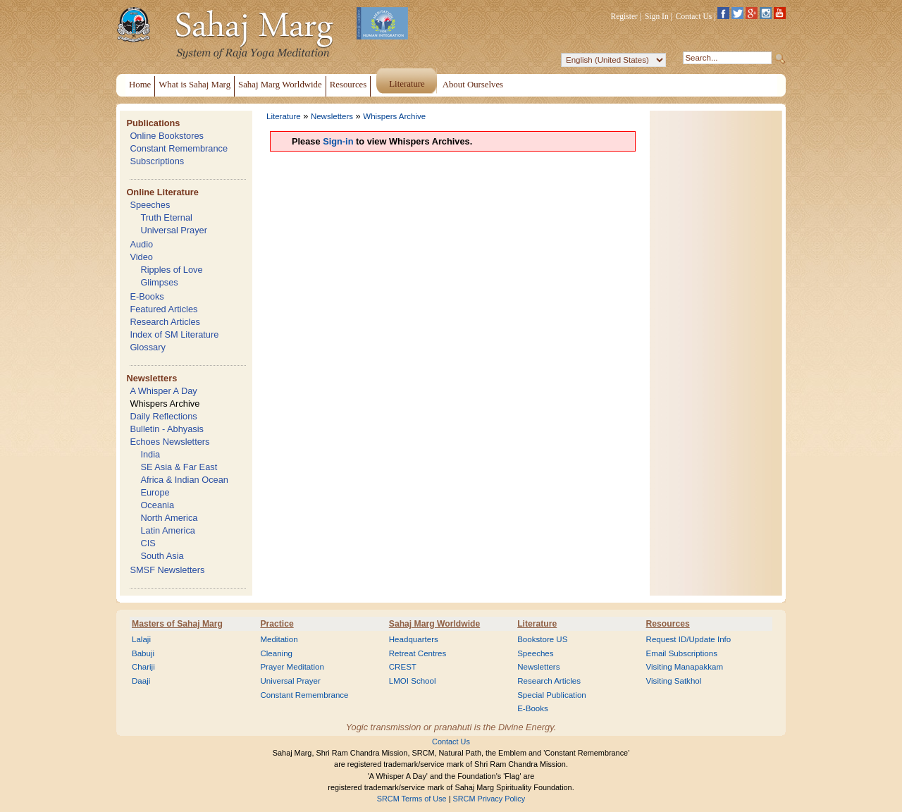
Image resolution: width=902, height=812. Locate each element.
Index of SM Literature (174, 334)
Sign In (657, 16)
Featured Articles (163, 309)
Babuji (143, 653)
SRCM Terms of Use (412, 798)
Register (624, 16)
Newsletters (151, 378)
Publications (153, 123)
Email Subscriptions (681, 653)
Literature (283, 116)
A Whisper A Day (163, 391)
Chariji (143, 667)
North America (168, 517)
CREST (402, 667)
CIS (147, 543)
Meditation (278, 639)
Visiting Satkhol (674, 681)
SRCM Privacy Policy (489, 798)
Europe (154, 492)
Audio (141, 244)
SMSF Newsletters (167, 570)
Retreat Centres (418, 653)
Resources (668, 624)
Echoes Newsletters (169, 441)
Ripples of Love (171, 269)
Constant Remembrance (179, 148)
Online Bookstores (167, 135)
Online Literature (162, 192)
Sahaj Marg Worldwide (434, 624)
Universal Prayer (173, 230)
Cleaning (276, 653)
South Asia (161, 555)
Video (141, 257)
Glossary (148, 347)
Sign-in (338, 141)
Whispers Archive (164, 403)
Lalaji (141, 639)
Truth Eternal (166, 217)
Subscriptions (157, 161)
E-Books (146, 296)
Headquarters (413, 639)
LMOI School (412, 681)
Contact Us (694, 16)
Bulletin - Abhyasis (167, 429)
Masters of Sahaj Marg (177, 624)
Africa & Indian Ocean (184, 479)
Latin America (167, 530)
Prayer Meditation (292, 667)
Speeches (150, 204)
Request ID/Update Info (688, 639)
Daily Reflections (163, 416)
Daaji (141, 681)
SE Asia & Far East (178, 467)
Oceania (157, 505)
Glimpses (159, 282)
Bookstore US (542, 639)
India (150, 454)
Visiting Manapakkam (685, 667)
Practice (276, 624)
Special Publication (551, 695)
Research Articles (165, 321)
